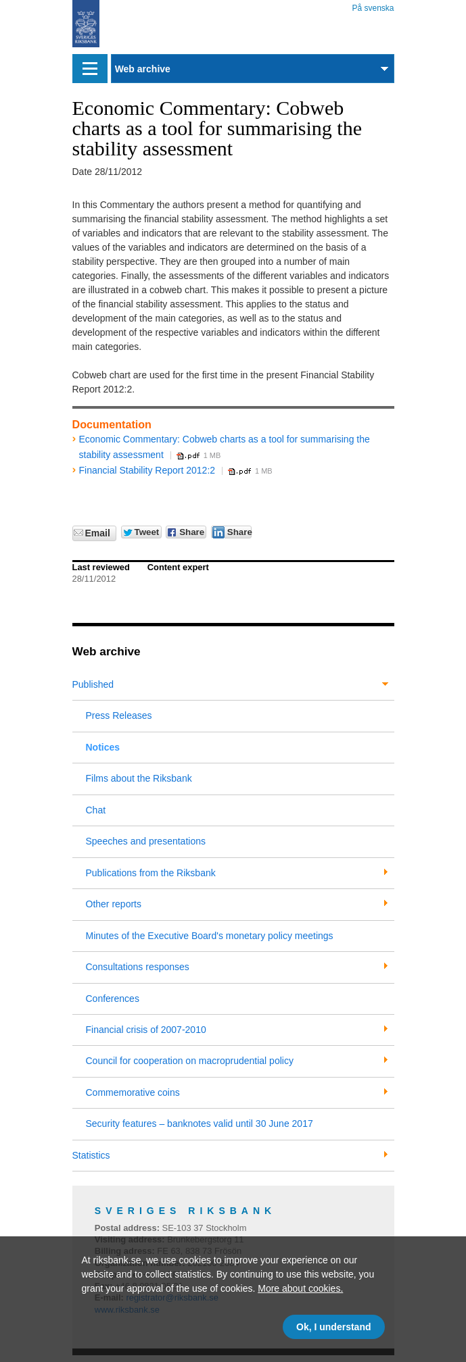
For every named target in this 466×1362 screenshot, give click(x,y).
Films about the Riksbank (139, 778)
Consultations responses (137, 966)
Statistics (91, 1155)
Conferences (112, 998)
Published (93, 684)
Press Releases (119, 715)
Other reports (113, 904)
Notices (103, 747)
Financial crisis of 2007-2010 (146, 1029)
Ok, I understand (333, 1326)
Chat (96, 810)
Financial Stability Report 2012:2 (147, 470)
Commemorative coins (133, 1092)
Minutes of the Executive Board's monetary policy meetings (209, 935)
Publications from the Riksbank (151, 872)
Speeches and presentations (146, 841)
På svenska (373, 5)
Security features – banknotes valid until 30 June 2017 (199, 1123)
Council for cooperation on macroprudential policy (190, 1060)
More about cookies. (300, 1288)
